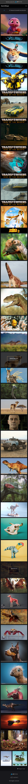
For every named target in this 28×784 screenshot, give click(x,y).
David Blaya (5, 6)
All (4, 10)
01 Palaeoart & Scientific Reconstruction (17, 10)
